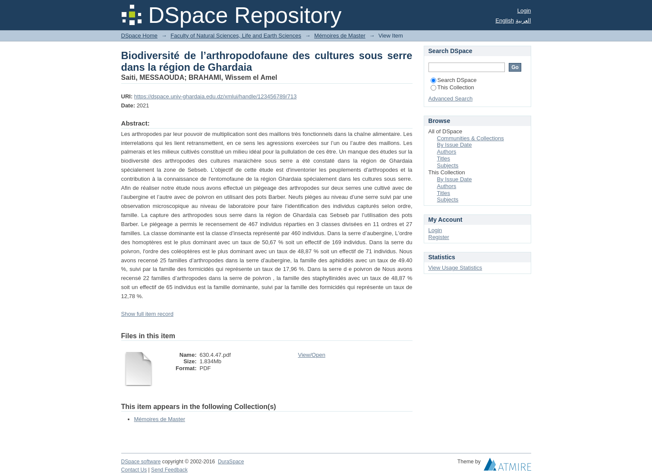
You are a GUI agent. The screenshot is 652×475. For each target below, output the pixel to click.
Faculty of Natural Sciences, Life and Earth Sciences (235, 35)
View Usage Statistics (455, 267)
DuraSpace (231, 462)
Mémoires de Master (339, 35)
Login (524, 10)
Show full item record (147, 314)
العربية (523, 20)
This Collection (452, 87)
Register (438, 237)
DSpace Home (139, 35)
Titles (443, 158)
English (504, 20)
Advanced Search (450, 98)
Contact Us (134, 470)
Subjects (448, 165)
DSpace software (141, 462)
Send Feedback (169, 470)
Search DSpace (454, 80)
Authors (447, 151)
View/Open (311, 355)
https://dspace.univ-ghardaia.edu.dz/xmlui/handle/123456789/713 (215, 96)
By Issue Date (454, 145)
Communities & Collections (470, 138)
